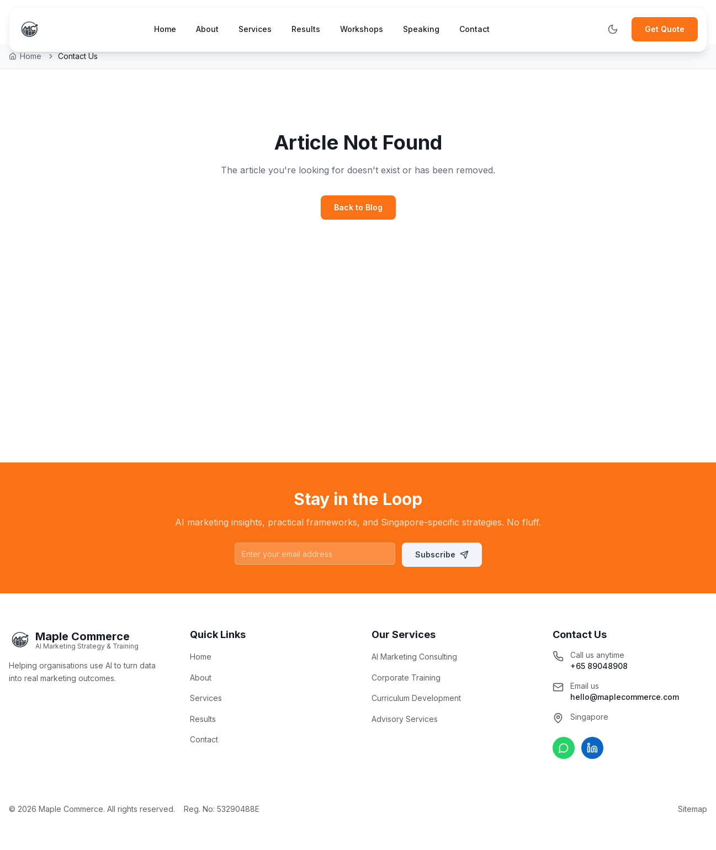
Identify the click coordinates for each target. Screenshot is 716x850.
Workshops (361, 29)
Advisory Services (405, 719)
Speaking (421, 29)
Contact (474, 29)
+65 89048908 (599, 666)
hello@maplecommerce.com (624, 697)
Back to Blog (358, 207)
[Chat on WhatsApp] (564, 748)
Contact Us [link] (78, 56)
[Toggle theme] (613, 29)
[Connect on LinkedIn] (592, 748)
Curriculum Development (416, 698)
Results (305, 29)
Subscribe (442, 554)
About (207, 29)
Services (255, 29)
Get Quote (665, 29)
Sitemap (692, 809)
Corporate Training (406, 677)
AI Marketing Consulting (414, 656)
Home (165, 29)
